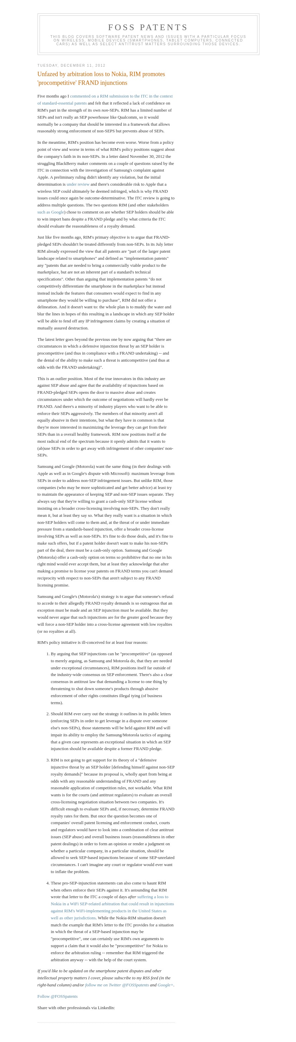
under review (78, 184)
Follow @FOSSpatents (58, 996)
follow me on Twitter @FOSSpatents (117, 984)
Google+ (165, 984)
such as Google (51, 211)
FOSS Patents (148, 27)
